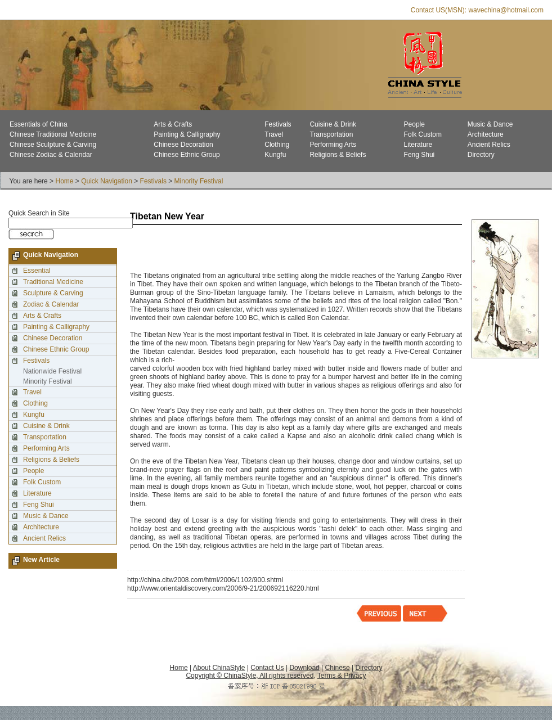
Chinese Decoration (183, 144)
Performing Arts (332, 144)
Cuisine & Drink (332, 124)
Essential (37, 270)
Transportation (331, 134)
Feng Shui (419, 155)
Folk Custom (423, 134)
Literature (418, 144)
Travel (273, 134)
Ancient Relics (489, 144)
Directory (481, 155)
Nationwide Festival (52, 371)
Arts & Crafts (173, 124)
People (414, 124)
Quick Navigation (106, 181)
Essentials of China (39, 124)
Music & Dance (490, 124)
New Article (41, 560)
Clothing (276, 144)
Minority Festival (198, 181)
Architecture (486, 134)
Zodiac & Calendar (51, 304)
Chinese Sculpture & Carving (53, 144)
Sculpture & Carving (53, 293)
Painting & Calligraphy (187, 134)
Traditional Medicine (53, 282)
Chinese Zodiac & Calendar (51, 155)
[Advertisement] (261, 249)
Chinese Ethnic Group (186, 155)
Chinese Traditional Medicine (53, 134)
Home (64, 181)
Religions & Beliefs (337, 155)
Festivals (277, 124)
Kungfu (275, 155)
